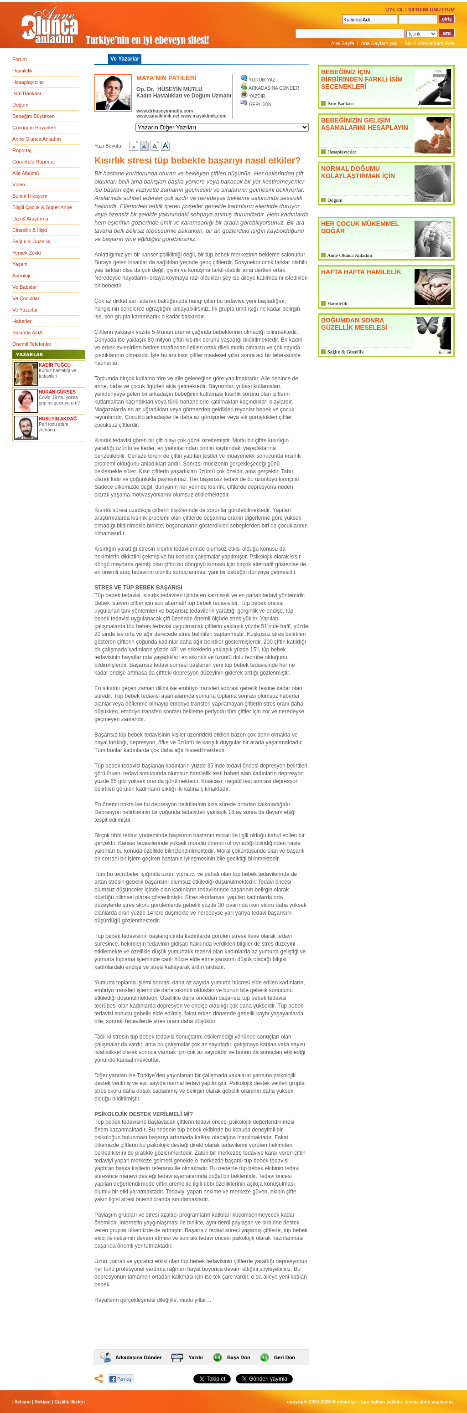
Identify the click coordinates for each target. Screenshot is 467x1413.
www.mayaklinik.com (203, 115)
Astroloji (21, 275)
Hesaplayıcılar (28, 82)
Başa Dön (238, 1357)
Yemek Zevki (26, 253)
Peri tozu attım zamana (53, 427)
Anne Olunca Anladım (36, 139)
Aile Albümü (25, 173)
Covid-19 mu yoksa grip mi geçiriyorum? (59, 400)
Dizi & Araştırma (30, 218)
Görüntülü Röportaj (33, 161)
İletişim (23, 1401)
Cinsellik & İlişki (29, 230)
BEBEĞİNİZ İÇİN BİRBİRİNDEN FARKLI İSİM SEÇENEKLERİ (362, 79)
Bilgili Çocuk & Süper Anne (42, 207)
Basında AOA (27, 332)
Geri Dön (284, 1357)
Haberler (21, 321)
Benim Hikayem (29, 196)
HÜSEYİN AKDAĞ (58, 418)
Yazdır (195, 1357)
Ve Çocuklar (25, 298)
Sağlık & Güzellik (31, 241)
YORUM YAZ (262, 79)
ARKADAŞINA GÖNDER (274, 88)
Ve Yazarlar (25, 309)
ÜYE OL (394, 9)
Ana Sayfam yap (379, 43)
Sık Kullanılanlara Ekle (430, 43)
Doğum (20, 105)
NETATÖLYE (347, 1401)
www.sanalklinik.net (158, 115)
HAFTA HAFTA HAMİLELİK (361, 272)
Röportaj (21, 150)
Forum (19, 59)
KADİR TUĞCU (55, 365)
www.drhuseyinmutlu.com (164, 110)
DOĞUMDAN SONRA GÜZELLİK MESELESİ (354, 324)
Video (18, 184)
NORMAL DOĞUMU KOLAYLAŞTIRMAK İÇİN (358, 172)
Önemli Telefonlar (31, 344)
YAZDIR (257, 96)
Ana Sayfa (342, 43)
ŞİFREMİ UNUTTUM (431, 9)
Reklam (42, 1401)
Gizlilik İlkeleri (69, 1401)
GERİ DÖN (260, 104)
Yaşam (19, 264)
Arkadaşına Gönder (138, 1357)
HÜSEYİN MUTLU (179, 89)
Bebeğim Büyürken (33, 116)
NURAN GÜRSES (57, 391)
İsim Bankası (26, 93)
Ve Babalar (24, 287)
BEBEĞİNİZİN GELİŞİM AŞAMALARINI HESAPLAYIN (364, 124)
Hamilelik (22, 70)
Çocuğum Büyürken (34, 127)
